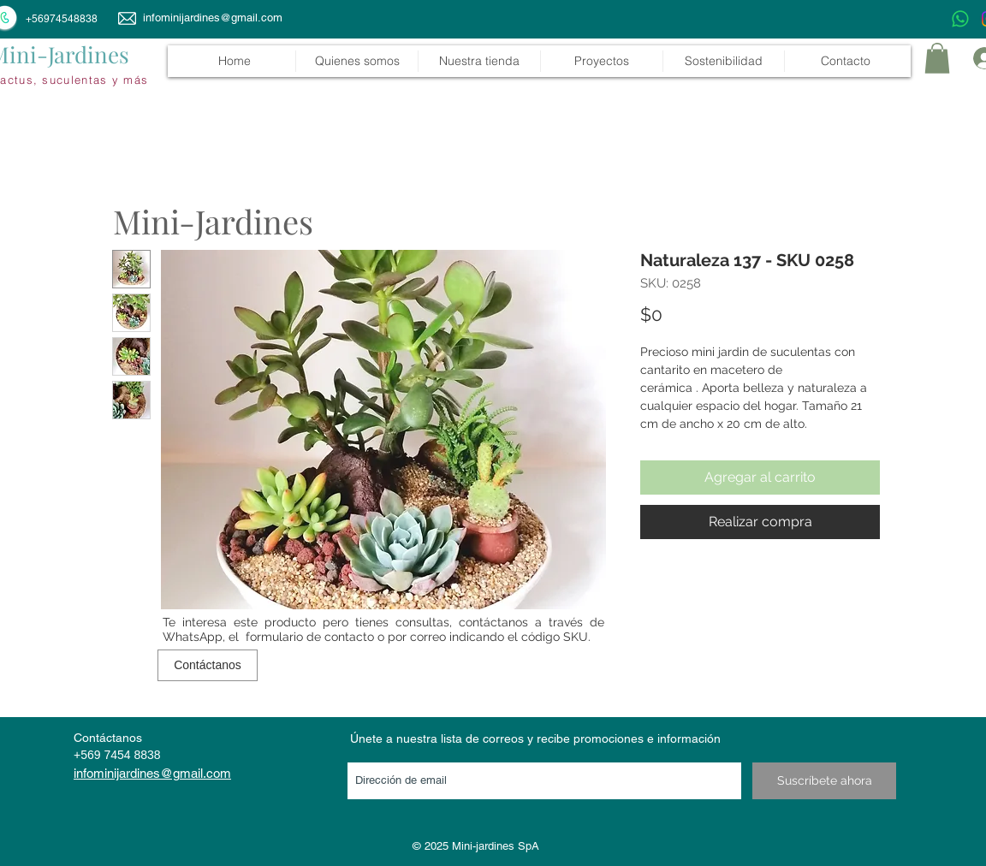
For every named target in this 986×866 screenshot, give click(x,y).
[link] (937, 58)
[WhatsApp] (960, 19)
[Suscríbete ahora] (824, 780)
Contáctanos (108, 737)
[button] (479, 61)
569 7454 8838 (120, 755)
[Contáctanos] (207, 665)
